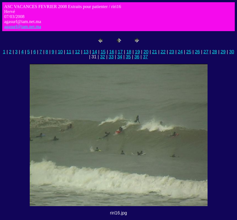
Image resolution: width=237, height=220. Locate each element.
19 (137, 51)
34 (119, 56)
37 (145, 56)
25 (188, 51)
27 (205, 51)
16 (111, 51)
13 (85, 51)
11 (68, 51)
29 (223, 51)
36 (136, 56)
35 (128, 56)
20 (145, 51)
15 (103, 51)
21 (154, 51)
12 (77, 51)
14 (94, 51)
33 (111, 56)
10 (60, 51)
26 (197, 51)
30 (231, 51)
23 (171, 51)
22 (163, 51)
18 (128, 51)
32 (102, 56)
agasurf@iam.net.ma (22, 26)
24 (180, 51)
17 (120, 51)
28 (214, 51)
